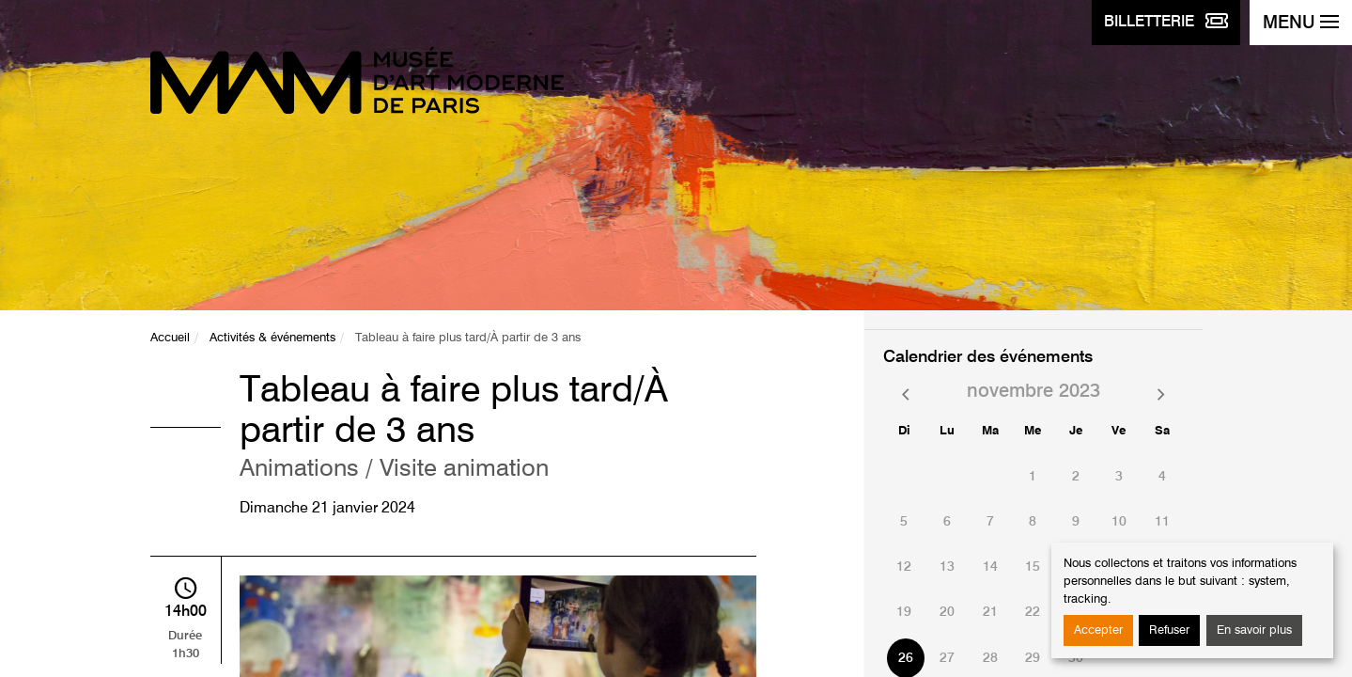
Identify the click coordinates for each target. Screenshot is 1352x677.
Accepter (1098, 630)
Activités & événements (272, 338)
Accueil (170, 338)
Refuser (1169, 630)
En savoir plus (1254, 630)
